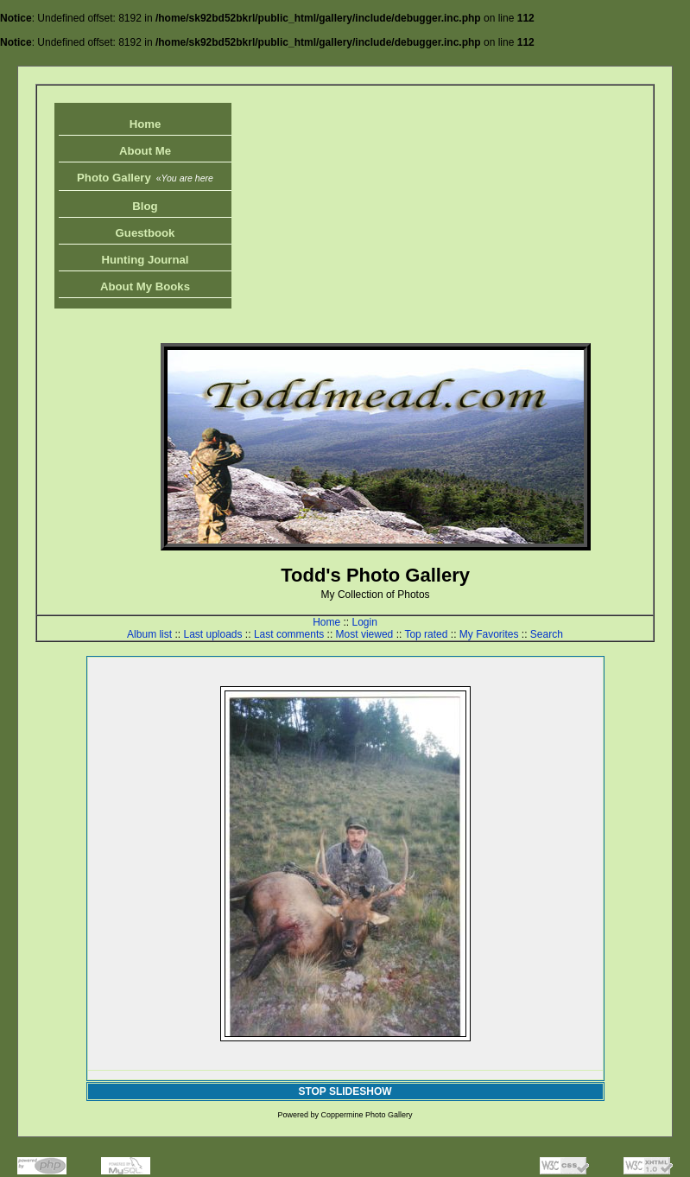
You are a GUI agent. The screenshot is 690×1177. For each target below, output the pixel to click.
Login (364, 622)
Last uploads (212, 634)
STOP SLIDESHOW (344, 1091)
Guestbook (145, 232)
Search (546, 634)
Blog (144, 206)
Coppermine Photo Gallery (366, 1114)
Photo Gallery (145, 177)
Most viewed (365, 634)
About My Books (145, 286)
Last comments (289, 634)
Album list (149, 634)
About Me (145, 150)
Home (145, 124)
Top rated (425, 634)
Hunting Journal (144, 259)
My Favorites (489, 634)
